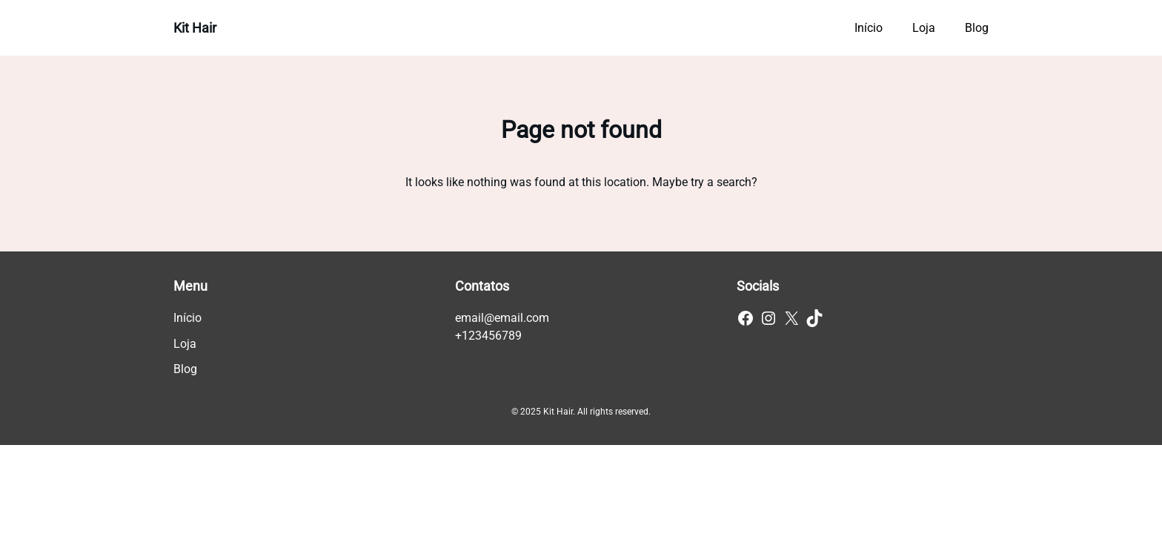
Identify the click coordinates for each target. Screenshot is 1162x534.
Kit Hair (194, 28)
